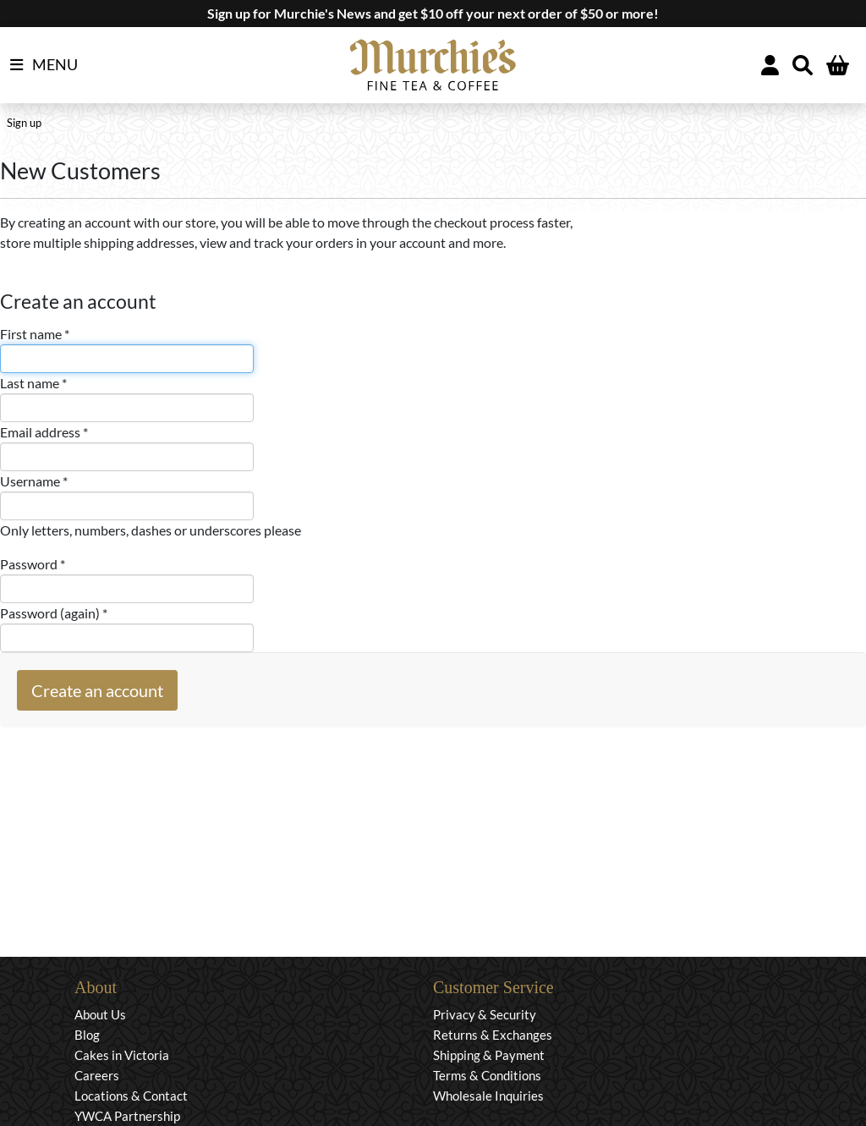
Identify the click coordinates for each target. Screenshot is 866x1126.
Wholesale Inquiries (488, 1095)
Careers (96, 1075)
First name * (34, 334)
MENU (44, 65)
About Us (100, 1014)
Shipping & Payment (489, 1055)
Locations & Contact (131, 1095)
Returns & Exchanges (492, 1034)
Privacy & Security (484, 1014)
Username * (34, 481)
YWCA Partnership (127, 1115)
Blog (87, 1034)
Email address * (44, 432)
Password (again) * (53, 613)
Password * (32, 564)
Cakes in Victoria (121, 1055)
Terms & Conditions (487, 1075)
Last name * (33, 383)
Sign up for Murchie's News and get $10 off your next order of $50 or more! (433, 13)
